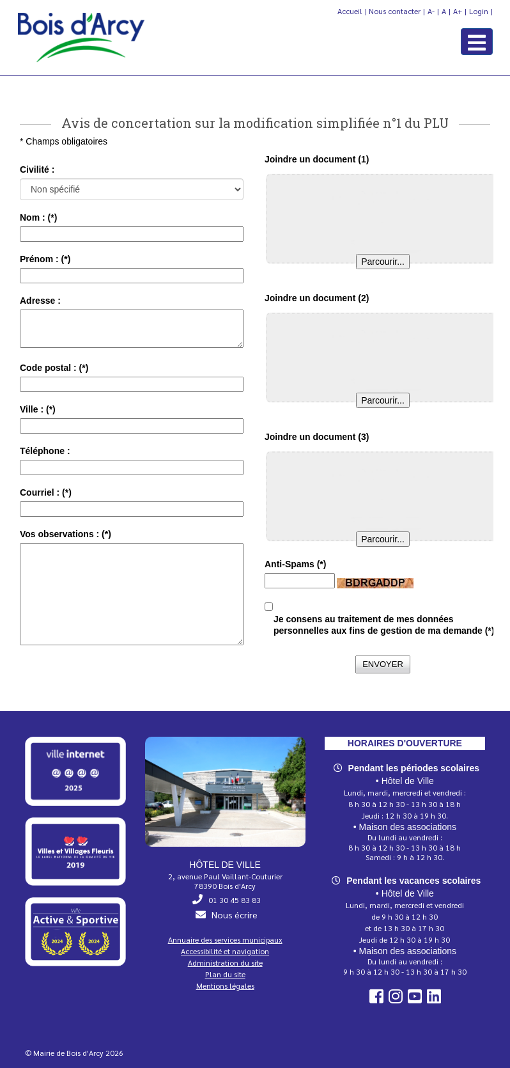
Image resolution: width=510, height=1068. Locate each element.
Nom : (38, 217)
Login (478, 11)
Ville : (38, 409)
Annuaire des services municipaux (225, 939)
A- (431, 11)
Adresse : (40, 300)
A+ (457, 11)
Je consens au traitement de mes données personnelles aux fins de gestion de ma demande (384, 625)
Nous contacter (395, 11)
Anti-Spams (295, 564)
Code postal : (54, 368)
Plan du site (225, 974)
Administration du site (225, 962)
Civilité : (37, 169)
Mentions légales (225, 985)
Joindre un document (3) (317, 437)
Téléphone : (45, 451)
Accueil (349, 11)
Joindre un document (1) (317, 159)
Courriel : (46, 492)
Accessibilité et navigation (225, 951)
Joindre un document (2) (317, 298)
